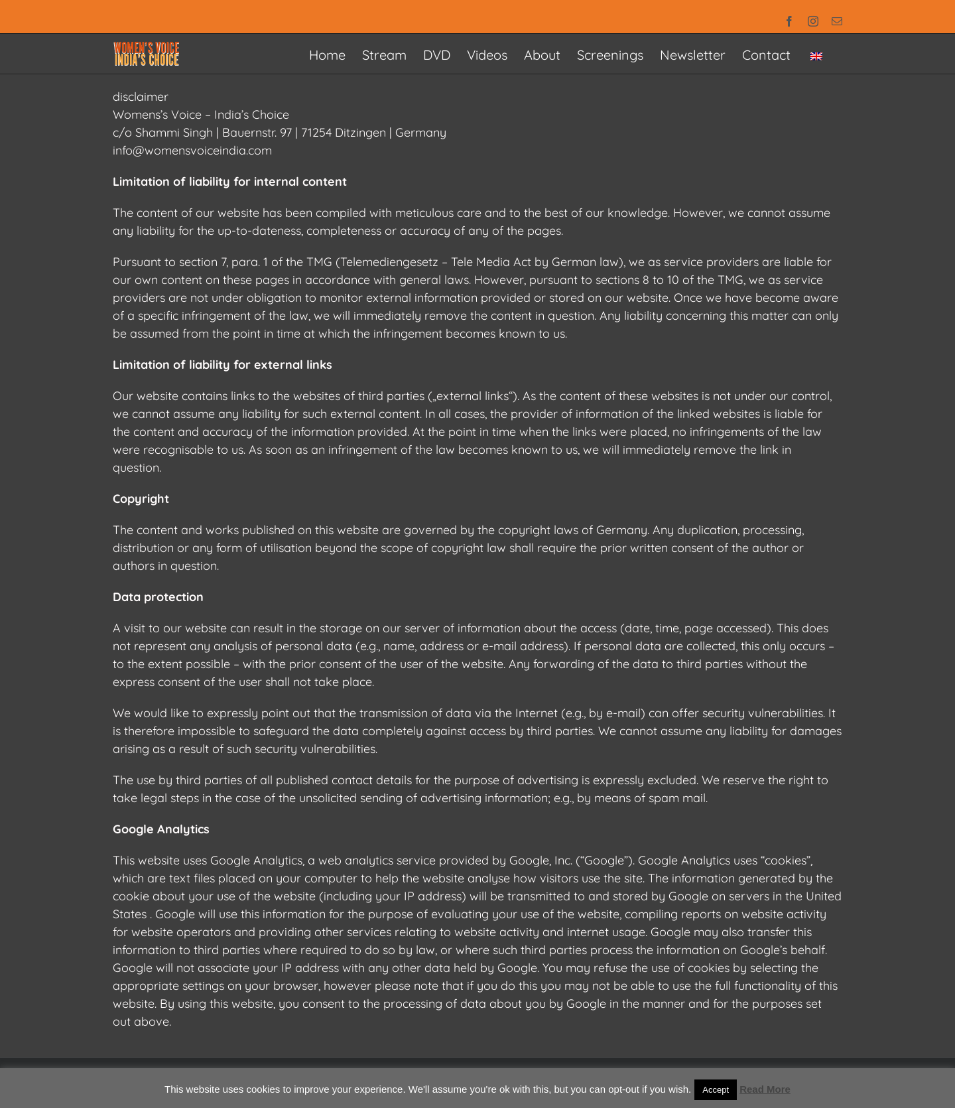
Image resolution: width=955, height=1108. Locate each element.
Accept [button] (715, 1090)
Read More (765, 1089)
